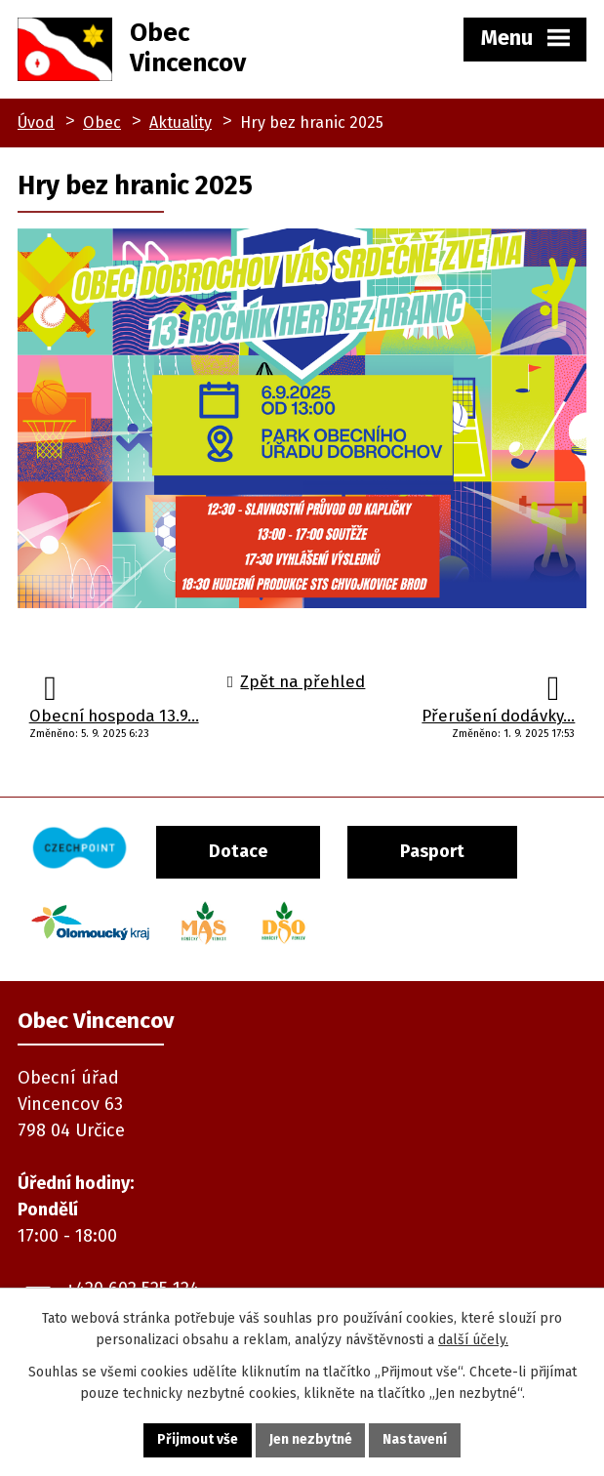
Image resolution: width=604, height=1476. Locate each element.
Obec (102, 122)
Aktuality (180, 122)
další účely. (473, 1340)
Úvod (36, 122)
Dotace (248, 849)
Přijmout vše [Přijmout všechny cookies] (197, 1440)
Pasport (450, 849)
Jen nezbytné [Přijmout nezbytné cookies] (310, 1440)
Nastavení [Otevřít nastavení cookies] (415, 1440)
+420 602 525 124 (132, 1279)
